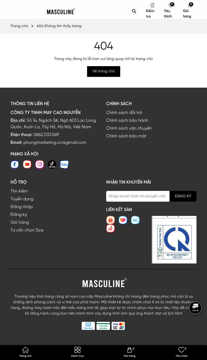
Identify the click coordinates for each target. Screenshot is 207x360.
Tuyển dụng (22, 199)
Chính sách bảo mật (126, 136)
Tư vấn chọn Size (27, 230)
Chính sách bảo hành (127, 120)
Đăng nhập (22, 207)
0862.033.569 (46, 135)
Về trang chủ (103, 71)
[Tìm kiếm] (134, 11)
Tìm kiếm (19, 191)
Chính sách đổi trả (124, 113)
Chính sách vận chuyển (129, 128)
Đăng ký (19, 214)
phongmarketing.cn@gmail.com (55, 142)
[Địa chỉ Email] (151, 196)
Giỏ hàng (20, 222)
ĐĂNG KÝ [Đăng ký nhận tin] (183, 196)
